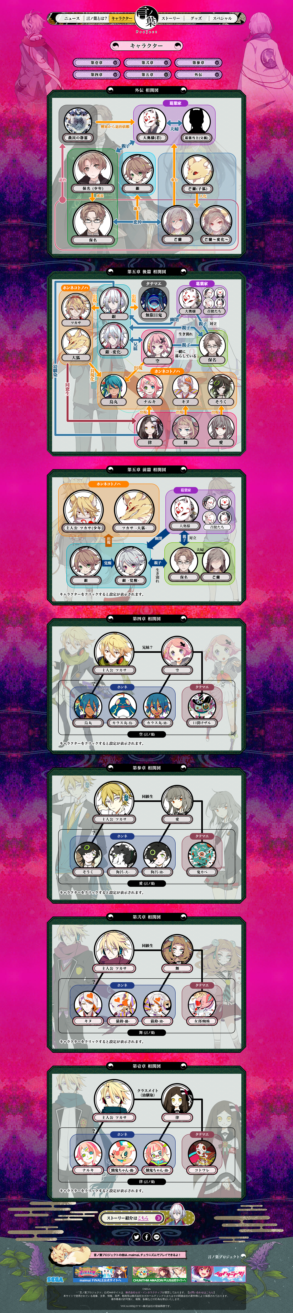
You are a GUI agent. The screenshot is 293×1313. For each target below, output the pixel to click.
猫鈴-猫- (88, 1008)
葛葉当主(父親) (196, 124)
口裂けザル (202, 710)
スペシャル (223, 18)
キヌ (185, 390)
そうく (221, 390)
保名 (93, 223)
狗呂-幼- (123, 859)
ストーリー (170, 18)
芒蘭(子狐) (197, 173)
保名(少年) (93, 171)
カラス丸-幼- (157, 710)
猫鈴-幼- (123, 1008)
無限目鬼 (153, 303)
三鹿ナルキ (157, 1157)
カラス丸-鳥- (123, 710)
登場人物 (122, 18)
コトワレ (202, 1157)
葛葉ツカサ (114, 653)
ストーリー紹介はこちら (147, 1214)
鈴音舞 (177, 953)
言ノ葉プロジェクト (146, 15)
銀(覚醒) (130, 565)
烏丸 (113, 390)
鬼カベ (202, 859)
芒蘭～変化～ (216, 224)
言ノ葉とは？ (96, 18)
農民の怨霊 (78, 124)
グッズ (196, 18)
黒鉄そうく (157, 859)
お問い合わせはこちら (201, 1292)
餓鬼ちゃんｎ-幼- (123, 1157)
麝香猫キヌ (157, 1008)
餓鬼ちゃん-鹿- (88, 1157)
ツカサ (76, 310)
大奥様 (190, 301)
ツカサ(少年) (83, 511)
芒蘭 (177, 224)
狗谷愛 (177, 804)
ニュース (69, 18)
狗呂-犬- (88, 859)
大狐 (76, 344)
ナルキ (149, 390)
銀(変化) (114, 339)
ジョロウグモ (202, 1008)
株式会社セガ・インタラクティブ (144, 1292)
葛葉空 (177, 655)
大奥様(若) (152, 124)
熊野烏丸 (88, 710)
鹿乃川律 (177, 1102)
